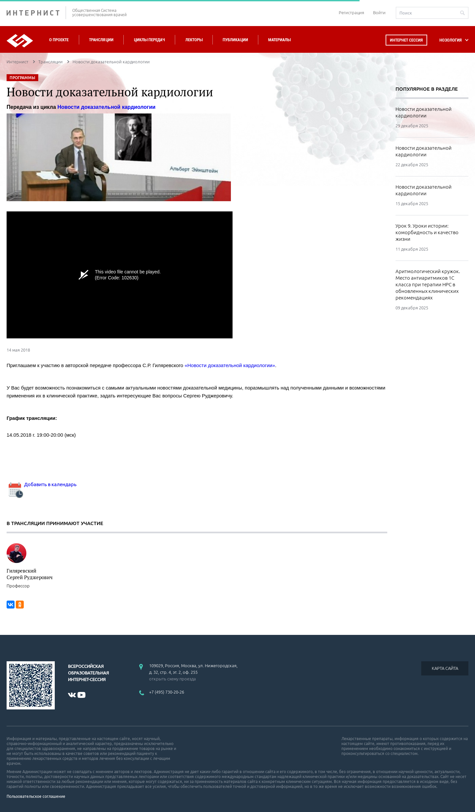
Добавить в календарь (42, 484)
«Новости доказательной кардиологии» (230, 365)
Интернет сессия (406, 40)
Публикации (235, 39)
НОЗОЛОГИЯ (450, 40)
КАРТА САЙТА (445, 668)
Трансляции (101, 39)
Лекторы (194, 39)
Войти (379, 12)
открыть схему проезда (172, 678)
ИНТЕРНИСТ (36, 12)
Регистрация (351, 12)
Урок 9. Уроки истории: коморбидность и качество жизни (427, 232)
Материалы (279, 39)
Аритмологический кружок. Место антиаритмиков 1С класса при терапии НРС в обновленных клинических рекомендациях (428, 284)
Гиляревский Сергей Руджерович (29, 573)
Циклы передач (149, 39)
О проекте (59, 39)
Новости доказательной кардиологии (424, 112)
